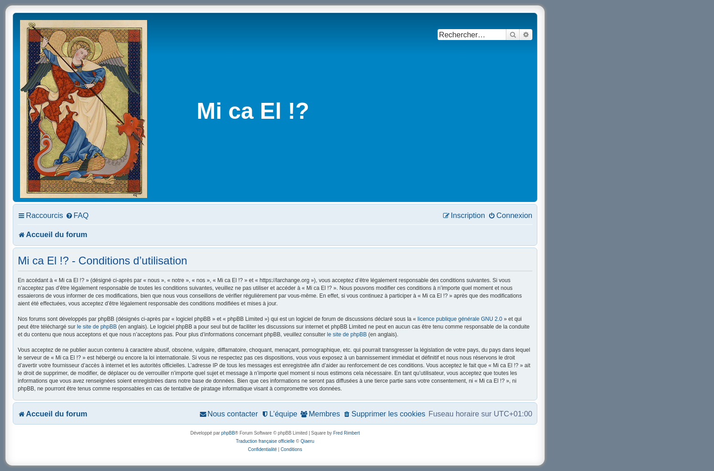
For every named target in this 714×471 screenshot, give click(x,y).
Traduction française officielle (265, 441)
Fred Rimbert (346, 433)
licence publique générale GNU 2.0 (460, 319)
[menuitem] (77, 215)
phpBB (228, 433)
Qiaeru (307, 441)
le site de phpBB (97, 327)
